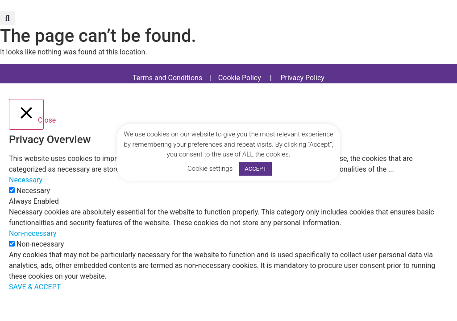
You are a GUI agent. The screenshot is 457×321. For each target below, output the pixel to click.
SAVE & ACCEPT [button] (35, 287)
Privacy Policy (302, 78)
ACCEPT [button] (255, 168)
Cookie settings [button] (210, 169)
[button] (7, 18)
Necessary (33, 190)
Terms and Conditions (167, 78)
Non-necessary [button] (32, 233)
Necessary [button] (25, 180)
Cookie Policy (239, 78)
